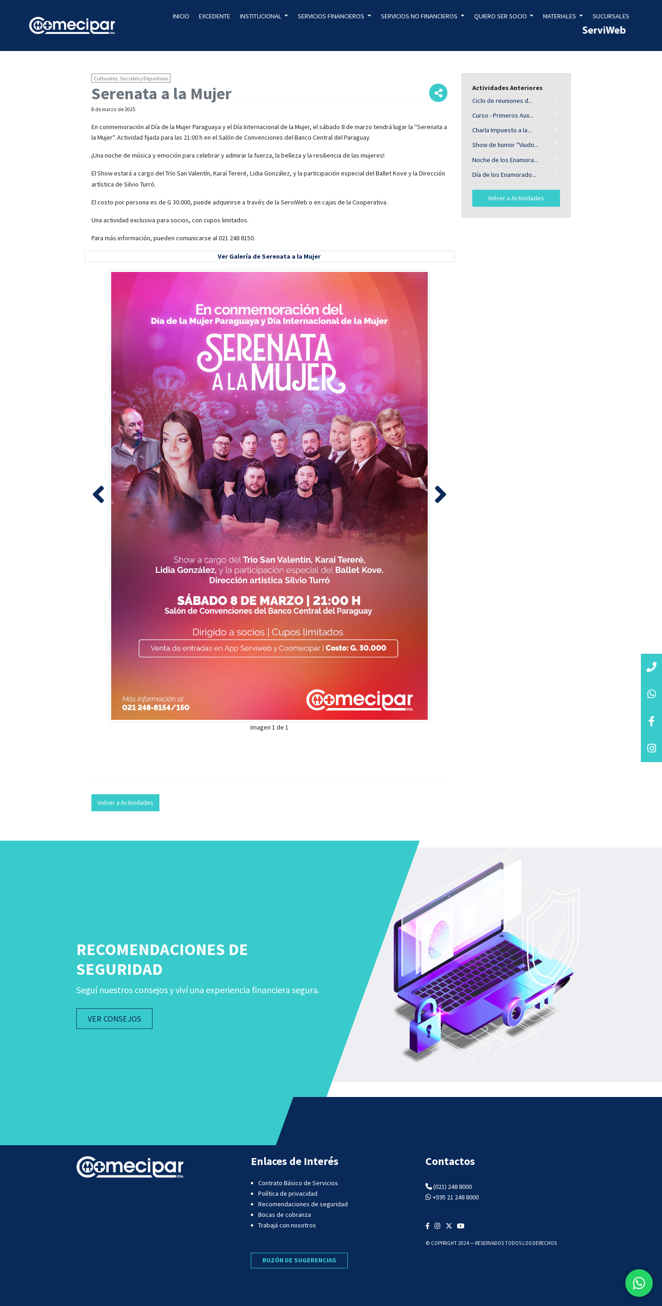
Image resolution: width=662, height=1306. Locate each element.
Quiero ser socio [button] (501, 16)
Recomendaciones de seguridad (303, 1204)
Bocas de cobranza (284, 1214)
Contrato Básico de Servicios (298, 1183)
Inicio (181, 16)
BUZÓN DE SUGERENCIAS (299, 1260)
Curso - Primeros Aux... (502, 115)
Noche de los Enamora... (505, 160)
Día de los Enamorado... (504, 174)
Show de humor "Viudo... (505, 145)
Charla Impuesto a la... (502, 130)
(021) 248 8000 (452, 1186)
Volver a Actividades (125, 802)
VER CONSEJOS (114, 1018)
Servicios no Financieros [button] (420, 16)
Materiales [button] (560, 16)
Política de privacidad (287, 1193)
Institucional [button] (261, 16)
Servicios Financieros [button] (332, 16)
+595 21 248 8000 (456, 1197)
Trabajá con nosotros (287, 1225)
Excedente (214, 16)
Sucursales (611, 16)
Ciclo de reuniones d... (502, 100)
